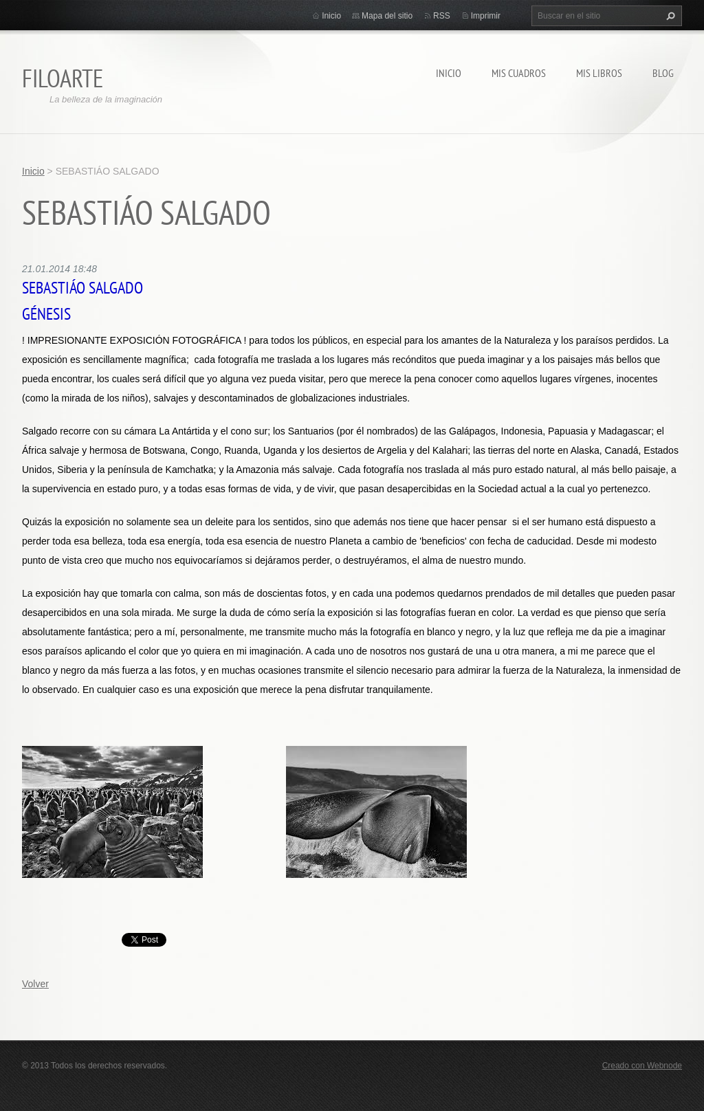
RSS (441, 16)
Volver (35, 983)
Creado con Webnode (642, 1065)
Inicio (448, 73)
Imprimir (485, 16)
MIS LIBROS (599, 73)
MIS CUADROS (519, 73)
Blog (663, 73)
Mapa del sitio (387, 16)
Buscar (669, 16)
